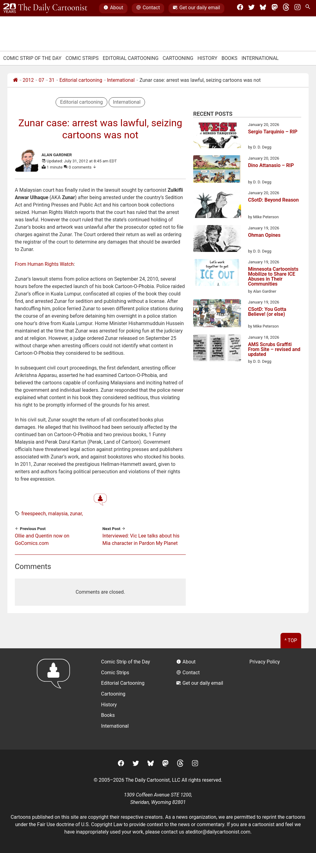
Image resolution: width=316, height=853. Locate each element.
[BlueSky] (263, 8)
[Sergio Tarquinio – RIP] (217, 136)
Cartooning (178, 58)
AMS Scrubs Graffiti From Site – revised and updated (274, 349)
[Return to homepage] (55, 698)
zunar (76, 513)
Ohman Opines (264, 235)
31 (52, 80)
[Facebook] (240, 8)
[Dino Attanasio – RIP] (217, 170)
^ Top (291, 640)
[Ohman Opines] (217, 239)
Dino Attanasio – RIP (271, 165)
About (113, 8)
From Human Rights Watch (44, 264)
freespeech (33, 513)
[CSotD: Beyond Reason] (217, 205)
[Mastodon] (274, 8)
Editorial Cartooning (131, 58)
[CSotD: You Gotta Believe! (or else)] (217, 314)
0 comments (83, 167)
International (260, 58)
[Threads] (286, 8)
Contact (148, 8)
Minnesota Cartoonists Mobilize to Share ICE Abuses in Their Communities (273, 276)
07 (41, 80)
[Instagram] (297, 8)
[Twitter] (251, 8)
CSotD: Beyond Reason (273, 200)
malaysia (58, 513)
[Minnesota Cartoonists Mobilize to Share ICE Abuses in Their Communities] (217, 273)
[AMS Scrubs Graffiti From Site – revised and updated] (217, 348)
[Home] (15, 80)
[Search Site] (309, 8)
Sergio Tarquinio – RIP (272, 132)
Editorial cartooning (80, 80)
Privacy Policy (264, 662)
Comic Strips (81, 58)
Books (230, 58)
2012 (28, 80)
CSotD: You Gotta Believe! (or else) (267, 312)
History (208, 58)
